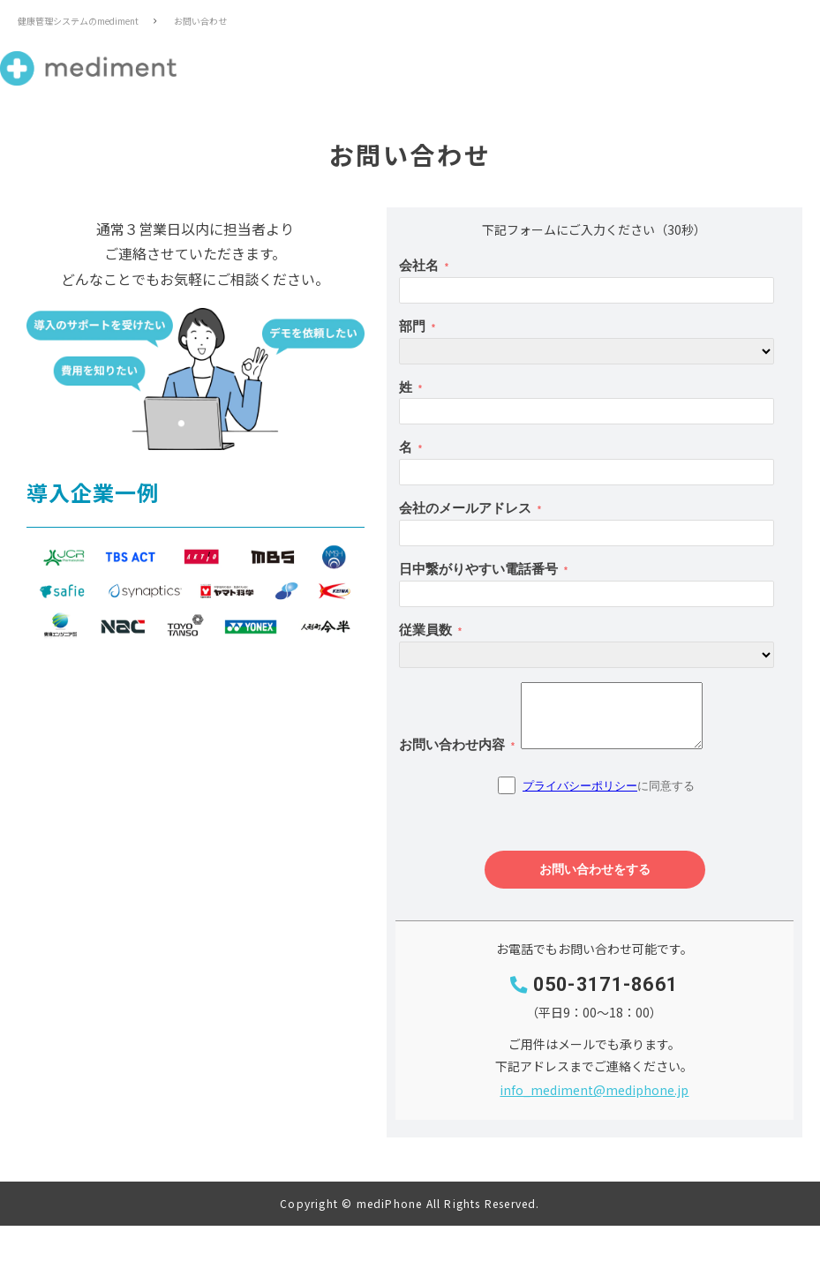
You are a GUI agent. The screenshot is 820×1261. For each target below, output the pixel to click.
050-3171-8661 (606, 985)
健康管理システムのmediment (78, 20)
